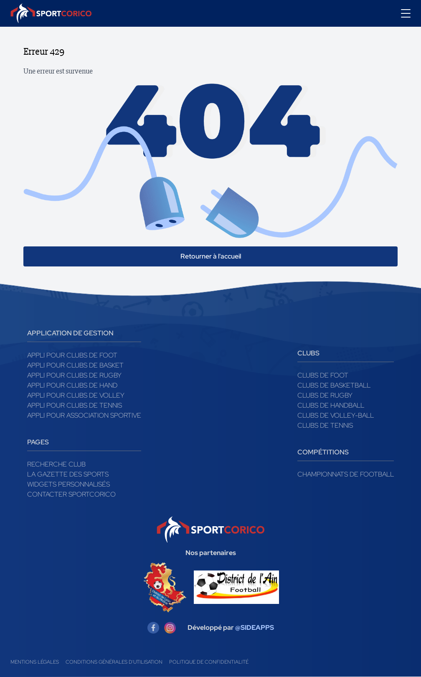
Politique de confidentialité (209, 662)
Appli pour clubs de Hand (72, 385)
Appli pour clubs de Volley (75, 395)
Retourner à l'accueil (210, 256)
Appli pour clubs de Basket (75, 365)
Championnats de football (345, 474)
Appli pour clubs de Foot (72, 355)
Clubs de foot (322, 375)
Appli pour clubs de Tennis (74, 405)
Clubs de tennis (325, 425)
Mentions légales (34, 662)
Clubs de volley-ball (335, 415)
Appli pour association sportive (84, 415)
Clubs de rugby (325, 395)
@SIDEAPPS (254, 627)
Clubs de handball (330, 405)
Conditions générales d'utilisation (114, 662)
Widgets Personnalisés (68, 484)
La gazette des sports (68, 474)
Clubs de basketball (333, 385)
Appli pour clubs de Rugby (74, 375)
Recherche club (56, 464)
